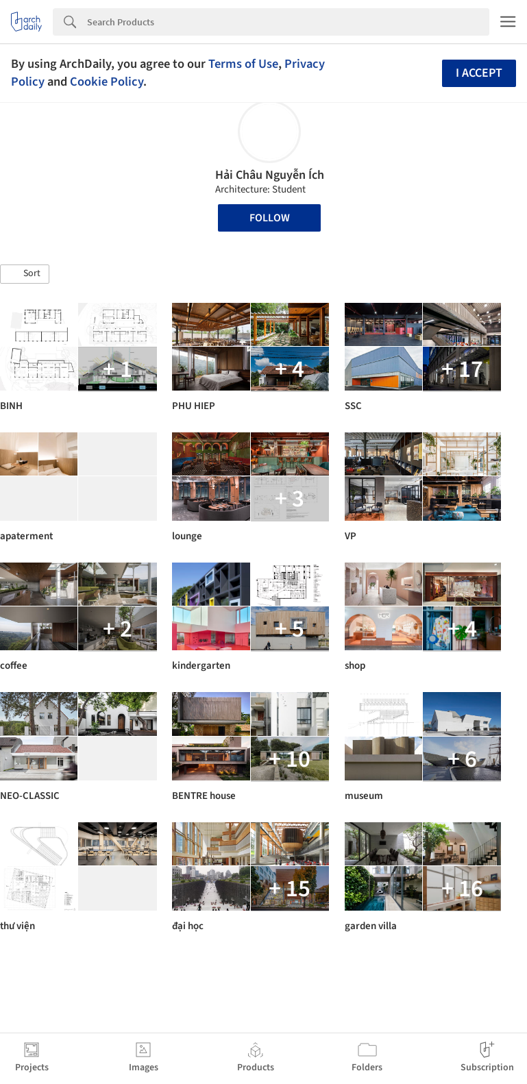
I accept (479, 73)
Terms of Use (243, 64)
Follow (269, 217)
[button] (24, 274)
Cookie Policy (106, 81)
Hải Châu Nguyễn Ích (269, 175)
